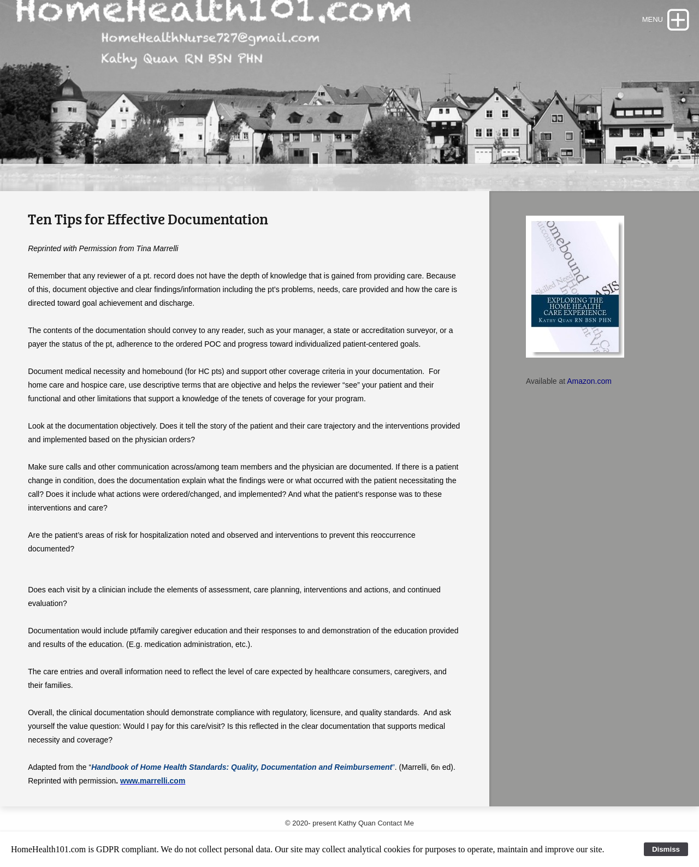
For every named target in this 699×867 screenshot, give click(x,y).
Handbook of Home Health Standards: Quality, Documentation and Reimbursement (241, 767)
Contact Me (395, 823)
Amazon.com (589, 381)
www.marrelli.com (152, 780)
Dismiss (666, 849)
